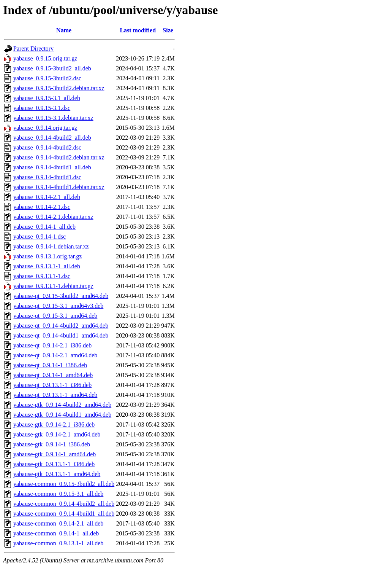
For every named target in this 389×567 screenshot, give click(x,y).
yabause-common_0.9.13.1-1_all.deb (58, 543)
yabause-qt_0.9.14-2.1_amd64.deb (55, 355)
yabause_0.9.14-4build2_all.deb (52, 137)
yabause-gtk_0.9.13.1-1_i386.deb (54, 464)
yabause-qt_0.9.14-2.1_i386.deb (52, 345)
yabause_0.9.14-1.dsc (39, 236)
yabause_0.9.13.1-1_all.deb (46, 266)
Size (168, 30)
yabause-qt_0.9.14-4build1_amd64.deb (60, 335)
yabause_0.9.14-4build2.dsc (47, 147)
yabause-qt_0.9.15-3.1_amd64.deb (55, 315)
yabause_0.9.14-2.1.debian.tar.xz (53, 216)
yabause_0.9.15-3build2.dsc (47, 78)
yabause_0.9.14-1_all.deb (44, 226)
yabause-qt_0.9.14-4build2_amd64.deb (60, 325)
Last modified (138, 30)
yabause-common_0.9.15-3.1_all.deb (58, 494)
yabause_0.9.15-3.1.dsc (41, 108)
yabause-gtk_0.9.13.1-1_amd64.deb (56, 474)
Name (63, 30)
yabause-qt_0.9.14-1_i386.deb (50, 365)
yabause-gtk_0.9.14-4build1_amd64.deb (62, 414)
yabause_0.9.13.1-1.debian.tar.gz (53, 286)
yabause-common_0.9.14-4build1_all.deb (63, 513)
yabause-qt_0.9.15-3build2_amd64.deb (60, 296)
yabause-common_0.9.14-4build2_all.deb (63, 503)
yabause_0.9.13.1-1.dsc (41, 276)
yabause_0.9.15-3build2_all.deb (52, 68)
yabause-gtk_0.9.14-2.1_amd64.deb (56, 434)
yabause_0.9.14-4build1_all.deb (52, 167)
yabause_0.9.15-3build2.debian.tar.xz (58, 88)
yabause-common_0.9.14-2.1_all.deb (58, 523)
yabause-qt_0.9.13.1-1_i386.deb (52, 385)
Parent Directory (33, 48)
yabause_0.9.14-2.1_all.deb (46, 197)
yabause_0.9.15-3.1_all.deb (46, 98)
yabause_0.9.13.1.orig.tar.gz (47, 256)
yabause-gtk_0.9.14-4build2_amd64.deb (62, 404)
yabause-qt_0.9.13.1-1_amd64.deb (55, 395)
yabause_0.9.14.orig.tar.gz (45, 127)
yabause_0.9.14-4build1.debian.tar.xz (58, 187)
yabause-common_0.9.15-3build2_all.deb (63, 484)
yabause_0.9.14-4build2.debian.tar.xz (58, 157)
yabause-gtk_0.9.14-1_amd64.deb (54, 454)
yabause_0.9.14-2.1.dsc (41, 207)
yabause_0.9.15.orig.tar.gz (45, 58)
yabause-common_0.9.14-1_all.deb (56, 533)
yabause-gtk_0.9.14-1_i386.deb (51, 444)
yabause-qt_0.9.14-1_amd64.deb (53, 375)
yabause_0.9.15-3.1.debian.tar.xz (53, 118)
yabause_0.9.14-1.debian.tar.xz (51, 246)
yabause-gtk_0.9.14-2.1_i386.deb (54, 424)
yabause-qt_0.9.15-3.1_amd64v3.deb (58, 306)
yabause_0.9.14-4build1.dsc (47, 177)
